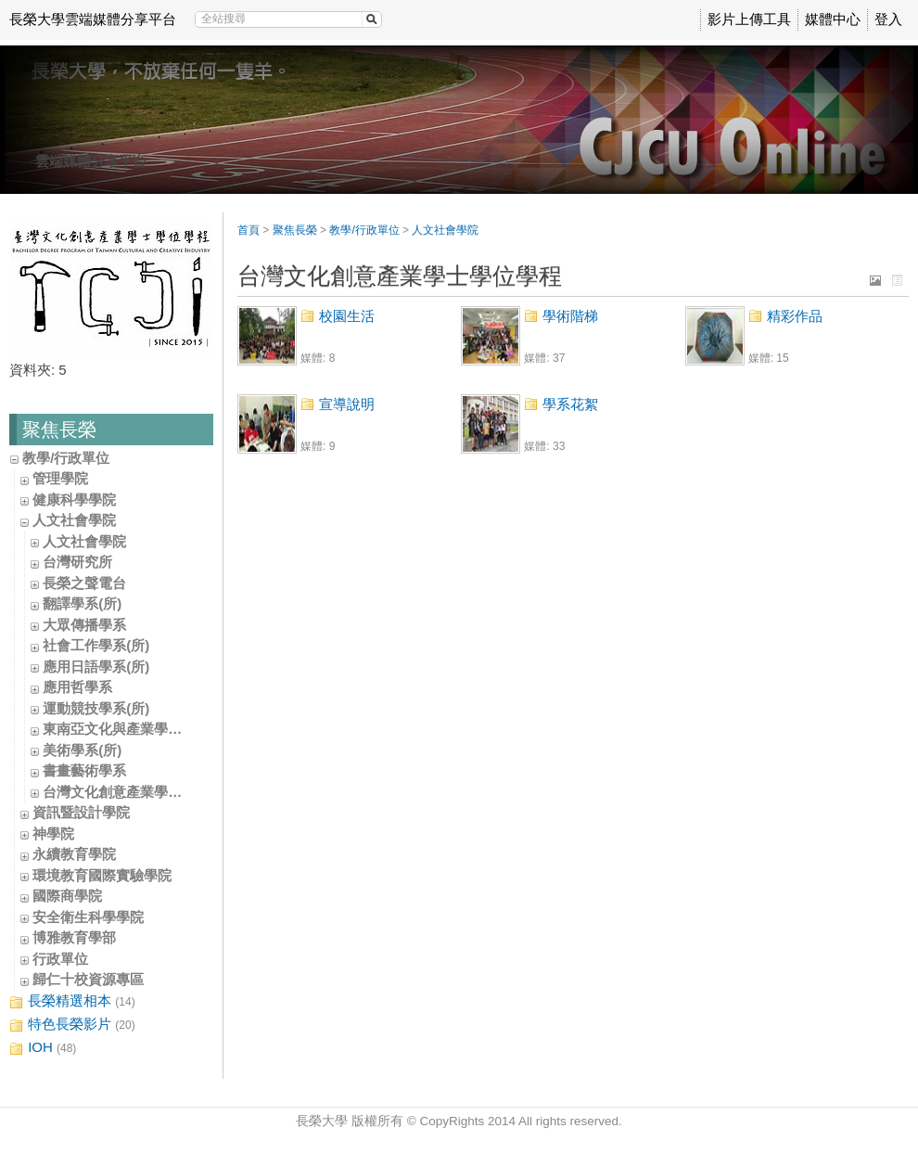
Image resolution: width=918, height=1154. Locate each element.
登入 (888, 19)
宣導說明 (347, 404)
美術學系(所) (82, 750)
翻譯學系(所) (82, 603)
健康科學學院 (74, 499)
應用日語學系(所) (96, 666)
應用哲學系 (77, 687)
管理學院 (60, 478)
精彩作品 (794, 316)
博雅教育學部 (74, 937)
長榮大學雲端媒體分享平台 (92, 19)
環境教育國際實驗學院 (102, 875)
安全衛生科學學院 (88, 917)
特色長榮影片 (72, 1024)
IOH (42, 1048)
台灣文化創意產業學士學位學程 (140, 792)
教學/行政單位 (65, 458)
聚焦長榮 (295, 230)
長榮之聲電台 (84, 583)
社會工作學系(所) (96, 645)
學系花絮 (570, 404)
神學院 (53, 833)
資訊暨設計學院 (81, 812)
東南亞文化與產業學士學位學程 (140, 729)
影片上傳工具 (749, 19)
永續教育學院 (74, 854)
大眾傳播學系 (84, 625)
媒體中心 (833, 19)
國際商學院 (67, 896)
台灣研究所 (77, 562)
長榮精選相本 (72, 1001)
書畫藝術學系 (84, 770)
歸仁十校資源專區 (88, 979)
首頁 (248, 230)
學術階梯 (570, 316)
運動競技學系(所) (96, 708)
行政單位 (60, 959)
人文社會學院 (74, 520)
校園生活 (347, 316)
